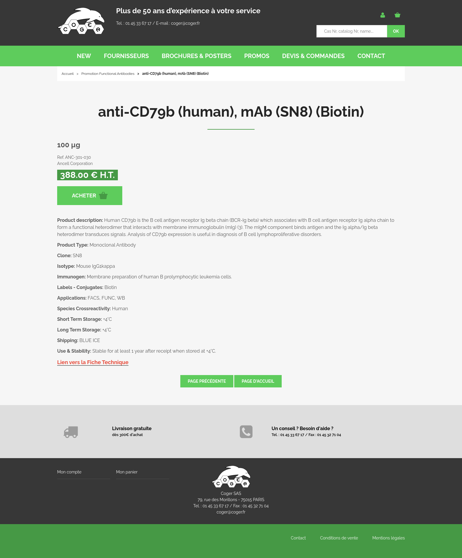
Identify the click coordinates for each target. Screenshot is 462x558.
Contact (298, 538)
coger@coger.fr (185, 23)
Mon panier (127, 472)
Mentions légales (388, 538)
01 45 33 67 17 (138, 23)
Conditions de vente (339, 538)
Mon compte (69, 472)
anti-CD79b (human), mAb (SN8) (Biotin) (231, 111)
